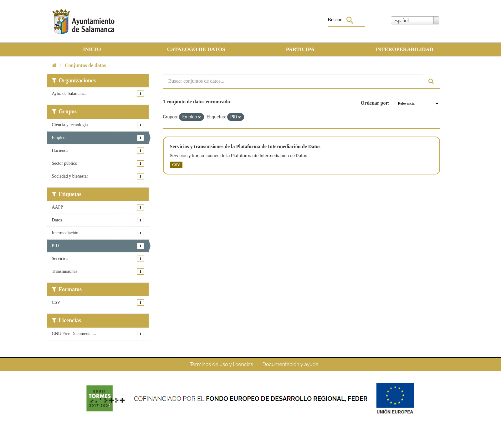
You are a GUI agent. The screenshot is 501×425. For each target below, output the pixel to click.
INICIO (92, 49)
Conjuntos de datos (85, 65)
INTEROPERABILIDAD (404, 49)
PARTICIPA (300, 49)
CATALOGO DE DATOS (196, 49)
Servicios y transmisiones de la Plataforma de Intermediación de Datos (245, 146)
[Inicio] (54, 65)
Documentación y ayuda (290, 364)
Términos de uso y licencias (221, 364)
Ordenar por (374, 103)
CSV (176, 165)
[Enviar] (431, 81)
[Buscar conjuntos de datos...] (293, 81)
